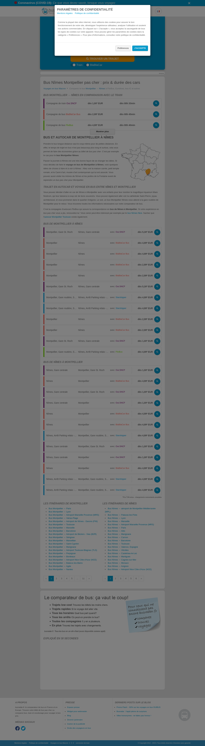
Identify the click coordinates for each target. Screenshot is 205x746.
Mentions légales (65, 13)
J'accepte (140, 48)
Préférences (123, 48)
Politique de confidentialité (87, 13)
